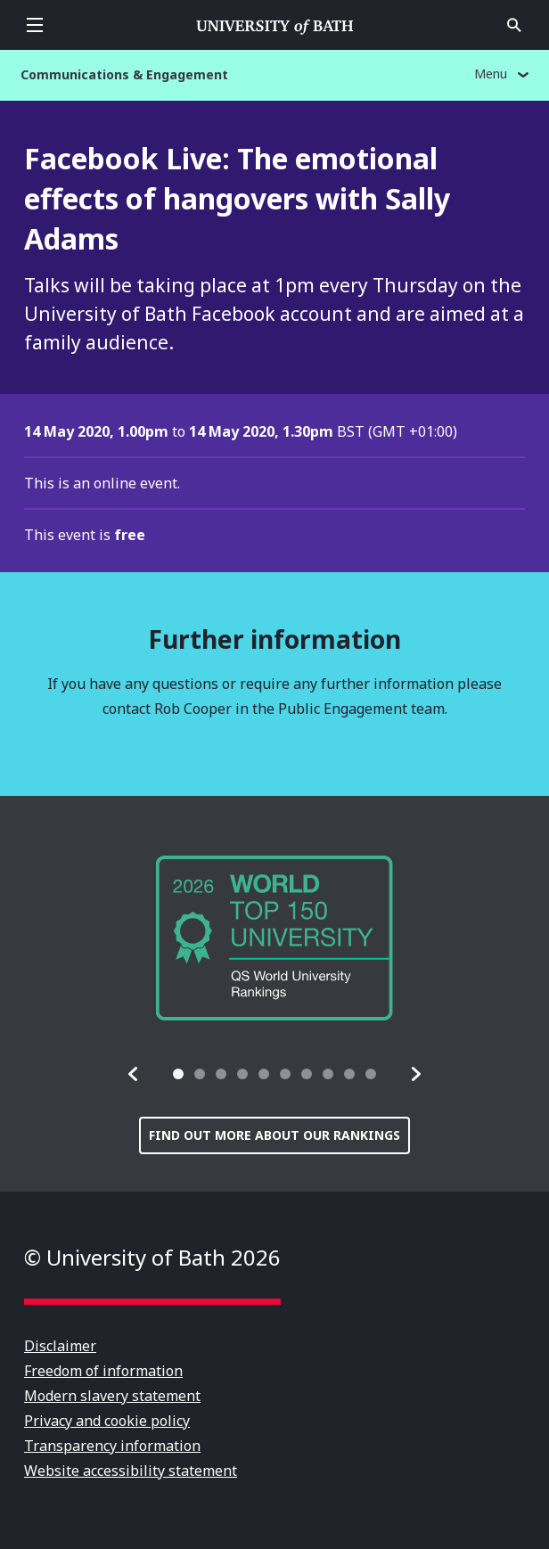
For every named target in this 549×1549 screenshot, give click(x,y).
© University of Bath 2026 (152, 1257)
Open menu (34, 25)
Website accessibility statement (130, 1470)
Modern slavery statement (112, 1396)
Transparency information (112, 1445)
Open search (514, 25)
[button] (134, 1074)
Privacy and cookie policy (107, 1420)
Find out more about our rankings (274, 1135)
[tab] (178, 1074)
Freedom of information (103, 1371)
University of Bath (274, 25)
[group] (274, 938)
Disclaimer (60, 1346)
